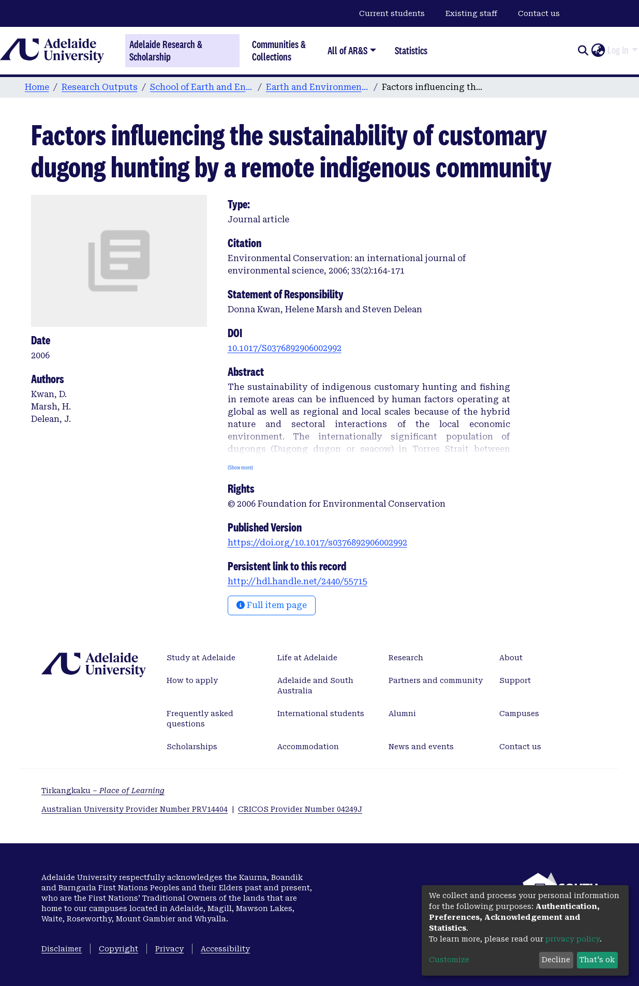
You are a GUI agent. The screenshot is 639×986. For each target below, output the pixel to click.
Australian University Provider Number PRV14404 (134, 809)
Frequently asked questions (200, 718)
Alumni (402, 713)
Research (406, 658)
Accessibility (225, 949)
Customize (449, 959)
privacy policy (572, 939)
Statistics (411, 50)
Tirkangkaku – (103, 790)
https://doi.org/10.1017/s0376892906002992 (317, 543)
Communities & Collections (279, 50)
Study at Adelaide (201, 658)
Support (515, 680)
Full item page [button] (271, 605)
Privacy (169, 949)
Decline (556, 959)
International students (320, 713)
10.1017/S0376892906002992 (284, 348)
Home (37, 87)
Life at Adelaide (307, 658)
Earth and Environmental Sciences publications (317, 87)
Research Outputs (100, 87)
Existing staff (471, 13)
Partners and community (436, 680)
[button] (597, 50)
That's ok (597, 959)
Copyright (118, 949)
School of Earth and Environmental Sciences (202, 87)
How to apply (192, 680)
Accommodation (308, 746)
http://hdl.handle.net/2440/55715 (297, 581)
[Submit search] (582, 50)
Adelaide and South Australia (315, 685)
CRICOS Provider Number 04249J (300, 809)
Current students (392, 13)
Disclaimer (61, 949)
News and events (421, 746)
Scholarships (192, 746)
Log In (618, 50)
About (511, 658)
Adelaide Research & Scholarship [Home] (165, 50)
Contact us (539, 13)
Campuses (519, 713)
